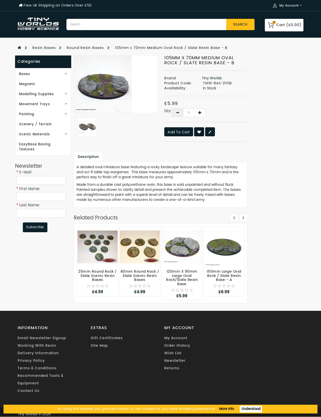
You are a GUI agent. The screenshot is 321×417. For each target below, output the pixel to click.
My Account (175, 338)
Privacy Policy (31, 361)
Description (88, 157)
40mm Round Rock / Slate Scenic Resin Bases (139, 276)
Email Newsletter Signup (42, 338)
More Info (226, 409)
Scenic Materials (43, 134)
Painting (43, 114)
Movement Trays (43, 104)
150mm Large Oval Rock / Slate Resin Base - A (224, 276)
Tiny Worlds (212, 78)
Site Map (99, 345)
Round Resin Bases (85, 48)
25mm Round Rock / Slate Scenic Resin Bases (97, 276)
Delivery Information (38, 353)
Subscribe (35, 227)
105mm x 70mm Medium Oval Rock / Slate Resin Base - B (171, 48)
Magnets (27, 84)
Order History (177, 345)
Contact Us (28, 391)
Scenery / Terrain (35, 124)
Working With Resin (37, 345)
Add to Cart (179, 132)
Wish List (173, 353)
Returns (171, 368)
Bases (43, 74)
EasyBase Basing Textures (35, 147)
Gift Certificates (107, 338)
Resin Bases (44, 48)
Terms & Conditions (37, 368)
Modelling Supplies (43, 94)
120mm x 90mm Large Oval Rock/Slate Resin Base (182, 278)
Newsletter (175, 361)
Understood (251, 409)
